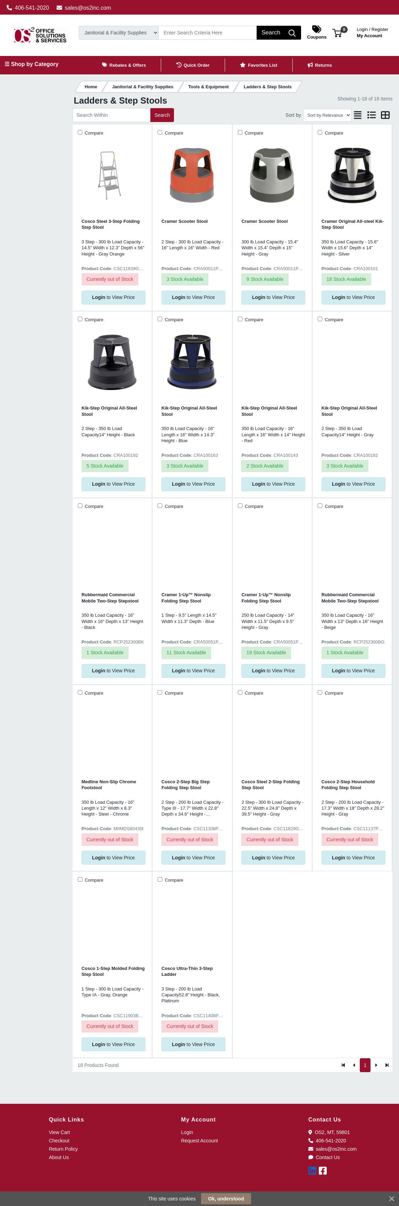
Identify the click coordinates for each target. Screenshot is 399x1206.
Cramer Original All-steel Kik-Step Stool (353, 224)
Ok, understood (226, 1198)
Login (187, 1132)
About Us (59, 1157)
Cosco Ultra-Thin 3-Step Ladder (187, 971)
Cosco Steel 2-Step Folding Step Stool (270, 784)
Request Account (199, 1140)
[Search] (207, 33)
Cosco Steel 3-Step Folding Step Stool (111, 224)
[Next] (376, 1065)
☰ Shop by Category (31, 64)
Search (162, 115)
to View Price (113, 297)
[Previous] (354, 1065)
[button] (337, 32)
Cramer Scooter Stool (184, 221)
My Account (372, 31)
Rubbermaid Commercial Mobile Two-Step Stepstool (110, 597)
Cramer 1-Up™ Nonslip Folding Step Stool (186, 597)
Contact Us (324, 1157)
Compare (93, 133)
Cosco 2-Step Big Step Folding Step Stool (185, 784)
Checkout (59, 1140)
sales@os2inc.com (84, 8)
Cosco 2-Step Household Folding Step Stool (348, 784)
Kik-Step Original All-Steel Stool (109, 410)
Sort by (293, 115)
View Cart (59, 1132)
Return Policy (63, 1149)
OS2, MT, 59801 (329, 1132)
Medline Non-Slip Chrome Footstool (109, 784)
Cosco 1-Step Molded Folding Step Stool (113, 971)
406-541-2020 (28, 8)
